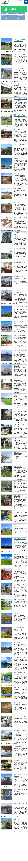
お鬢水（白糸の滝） (20, 54)
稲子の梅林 (17, 702)
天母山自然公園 (18, 188)
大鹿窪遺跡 (17, 173)
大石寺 (16, 158)
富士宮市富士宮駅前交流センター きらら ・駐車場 (20, 234)
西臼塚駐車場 (18, 746)
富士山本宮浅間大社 (20, 335)
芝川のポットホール (20, 716)
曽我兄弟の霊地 (18, 482)
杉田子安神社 (18, 569)
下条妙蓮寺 (17, 84)
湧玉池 (16, 613)
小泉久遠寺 (17, 380)
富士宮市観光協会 (19, 276)
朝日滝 (16, 511)
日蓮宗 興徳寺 (18, 453)
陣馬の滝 (16, 760)
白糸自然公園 (18, 687)
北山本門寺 (17, 129)
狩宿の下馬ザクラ (19, 627)
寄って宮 (16, 202)
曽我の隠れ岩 (18, 467)
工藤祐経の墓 (18, 439)
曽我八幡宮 (17, 496)
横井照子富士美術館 (20, 599)
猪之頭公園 (17, 642)
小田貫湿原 (17, 395)
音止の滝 (16, 819)
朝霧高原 (16, 554)
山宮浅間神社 (18, 410)
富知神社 (16, 366)
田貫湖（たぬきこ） (20, 657)
